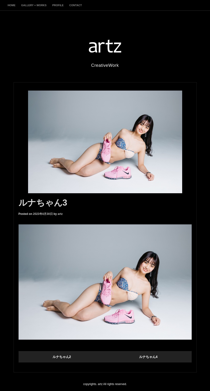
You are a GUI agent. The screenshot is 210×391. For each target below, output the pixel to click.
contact (75, 5)
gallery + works (34, 5)
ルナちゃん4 (148, 357)
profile (58, 5)
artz (60, 214)
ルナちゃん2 (62, 357)
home (11, 5)
